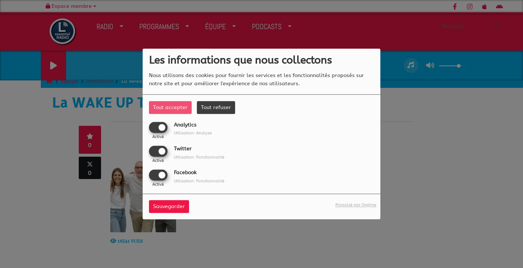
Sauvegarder (169, 207)
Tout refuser (216, 107)
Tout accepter (170, 107)
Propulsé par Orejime (355, 205)
